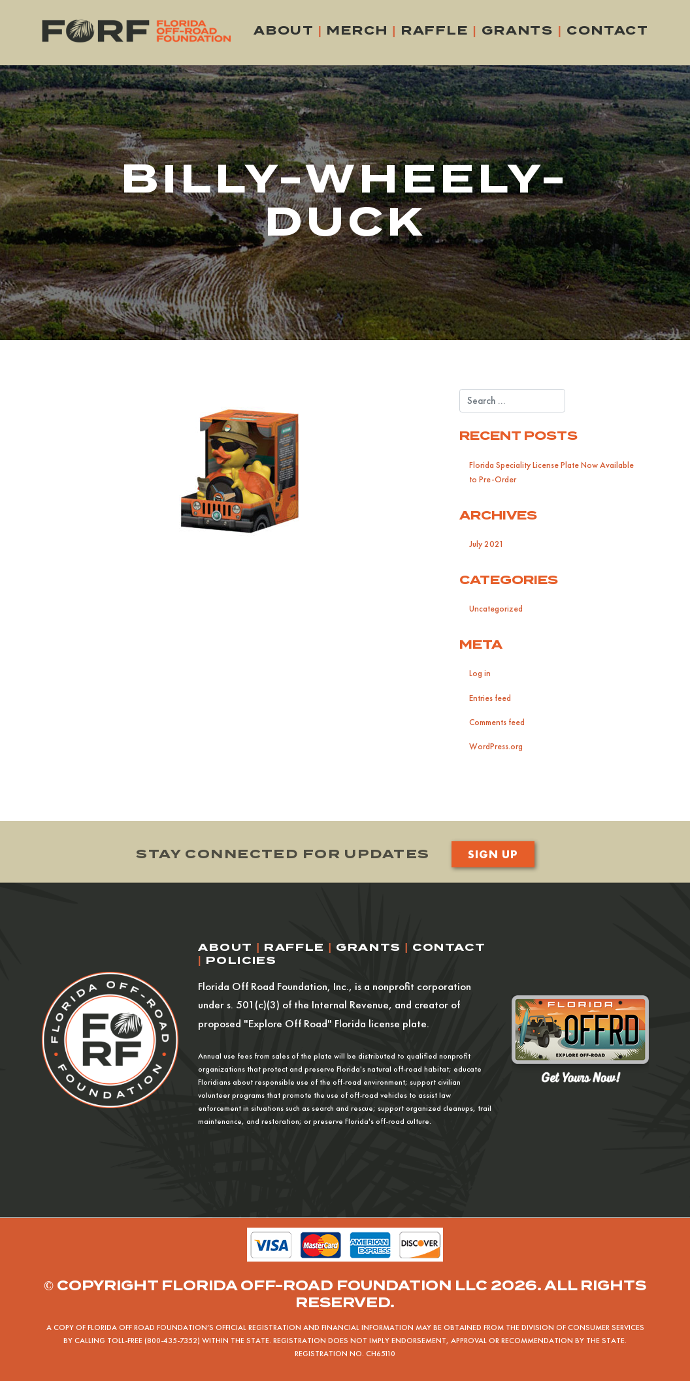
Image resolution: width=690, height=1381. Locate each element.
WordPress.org (496, 746)
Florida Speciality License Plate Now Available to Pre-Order (551, 472)
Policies (241, 960)
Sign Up (493, 853)
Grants (517, 30)
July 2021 (486, 544)
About (284, 30)
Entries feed (490, 698)
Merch (357, 30)
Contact (608, 30)
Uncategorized (496, 608)
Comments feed (497, 722)
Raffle (434, 30)
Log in (480, 673)
